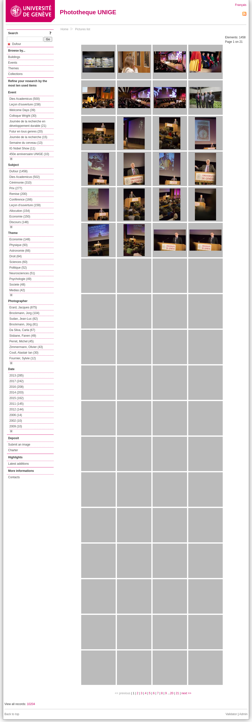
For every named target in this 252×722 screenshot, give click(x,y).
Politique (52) (18, 267)
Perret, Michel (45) (21, 341)
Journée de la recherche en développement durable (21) (27, 124)
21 (177, 693)
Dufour (14, 44)
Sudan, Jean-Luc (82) (23, 318)
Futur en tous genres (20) (26, 131)
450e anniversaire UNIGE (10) (29, 154)
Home (64, 29)
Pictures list (82, 29)
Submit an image (19, 444)
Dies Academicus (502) (24, 177)
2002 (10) (15, 420)
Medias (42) (17, 290)
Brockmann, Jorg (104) (24, 313)
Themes (13, 68)
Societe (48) (17, 284)
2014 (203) (16, 392)
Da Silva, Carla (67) (22, 330)
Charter (13, 450)
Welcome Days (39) (22, 110)
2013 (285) (16, 375)
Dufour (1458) (18, 171)
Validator (231, 714)
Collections (15, 74)
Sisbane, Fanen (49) (22, 335)
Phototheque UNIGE (88, 12)
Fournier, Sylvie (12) (22, 358)
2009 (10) (15, 426)
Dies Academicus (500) (24, 99)
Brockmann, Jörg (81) (23, 324)
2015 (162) (16, 398)
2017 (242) (16, 381)
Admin (243, 714)
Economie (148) (19, 239)
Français (240, 5)
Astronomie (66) (19, 250)
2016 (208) (16, 387)
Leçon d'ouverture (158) (25, 104)
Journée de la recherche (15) (28, 137)
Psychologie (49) (20, 279)
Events (12, 62)
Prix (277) (15, 188)
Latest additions (18, 463)
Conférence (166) (20, 199)
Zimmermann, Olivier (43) (26, 347)
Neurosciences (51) (22, 273)
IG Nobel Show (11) (22, 148)
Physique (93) (18, 245)
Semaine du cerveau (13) (26, 142)
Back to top (11, 714)
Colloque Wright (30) (22, 115)
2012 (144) (16, 409)
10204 (31, 704)
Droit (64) (15, 256)
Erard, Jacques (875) (23, 307)
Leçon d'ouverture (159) (25, 205)
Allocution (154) (19, 211)
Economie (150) (19, 216)
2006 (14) (15, 415)
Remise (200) (18, 194)
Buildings (14, 57)
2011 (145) (16, 403)
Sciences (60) (18, 262)
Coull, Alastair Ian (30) (23, 352)
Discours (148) (19, 222)
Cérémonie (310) (20, 182)
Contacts (14, 477)
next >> (186, 693)
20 (171, 693)
